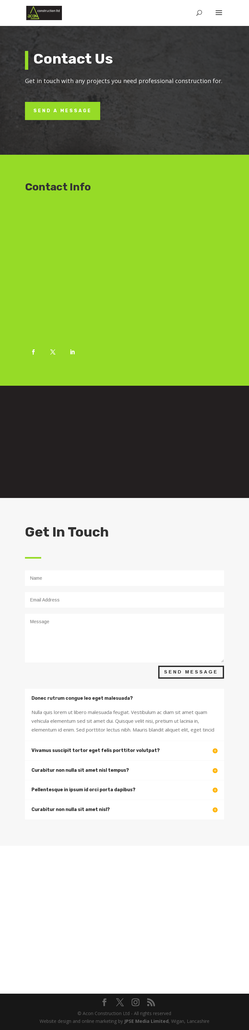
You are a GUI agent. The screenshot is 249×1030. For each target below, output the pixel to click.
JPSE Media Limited (146, 1021)
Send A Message (62, 111)
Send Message (191, 671)
